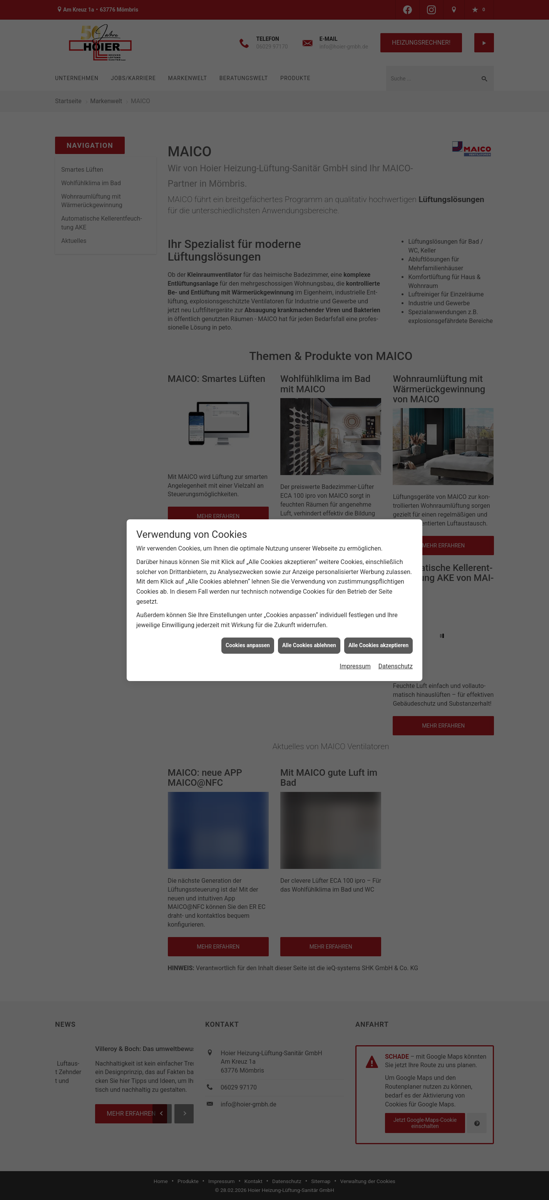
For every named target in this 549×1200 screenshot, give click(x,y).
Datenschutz (395, 666)
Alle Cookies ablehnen (309, 645)
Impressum (355, 666)
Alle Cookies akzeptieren (378, 645)
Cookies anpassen (248, 645)
